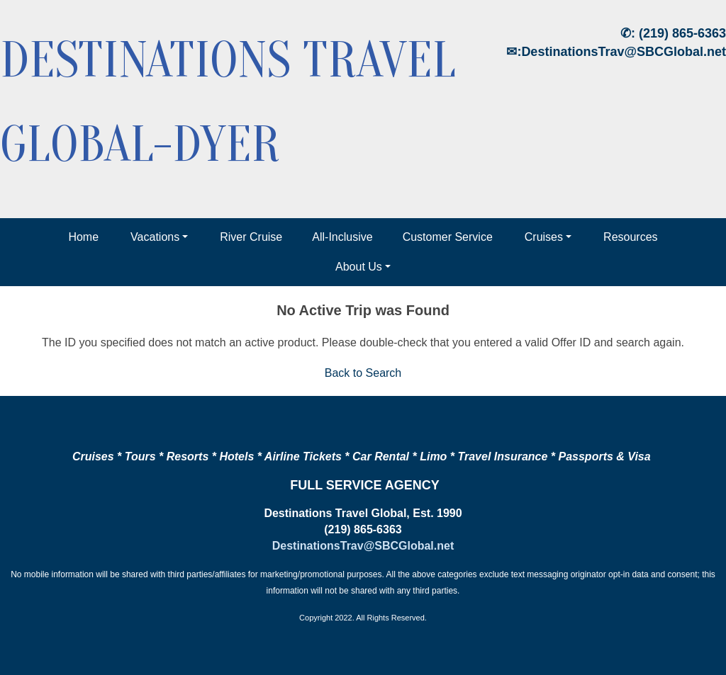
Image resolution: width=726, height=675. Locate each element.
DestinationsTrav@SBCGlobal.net (623, 52)
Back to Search (363, 373)
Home (83, 237)
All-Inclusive (342, 237)
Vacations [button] (154, 237)
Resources (630, 237)
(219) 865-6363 (682, 33)
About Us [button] (358, 267)
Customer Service (448, 237)
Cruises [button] (544, 237)
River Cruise (251, 237)
